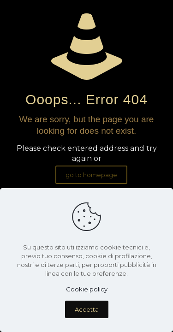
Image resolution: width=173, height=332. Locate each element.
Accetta (87, 309)
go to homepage (91, 174)
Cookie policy (86, 289)
